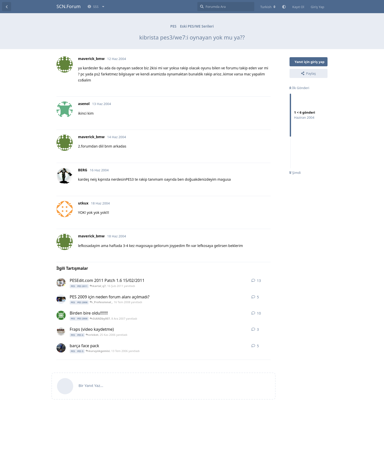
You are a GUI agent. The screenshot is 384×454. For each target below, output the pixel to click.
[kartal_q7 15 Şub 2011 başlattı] (61, 282)
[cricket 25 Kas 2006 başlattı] (61, 331)
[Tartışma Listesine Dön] (6, 6)
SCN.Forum (68, 6)
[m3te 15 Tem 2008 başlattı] (61, 299)
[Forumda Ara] (225, 6)
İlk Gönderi (299, 88)
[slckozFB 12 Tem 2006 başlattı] (61, 348)
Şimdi (295, 172)
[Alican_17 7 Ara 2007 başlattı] (61, 315)
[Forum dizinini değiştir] (268, 6)
